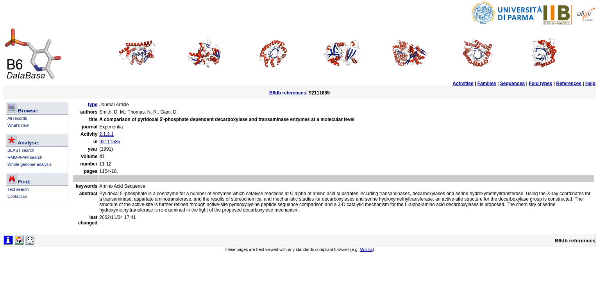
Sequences (512, 83)
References (568, 83)
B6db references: (288, 93)
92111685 (109, 141)
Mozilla (366, 249)
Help (590, 83)
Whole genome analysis (29, 164)
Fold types (540, 83)
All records (17, 118)
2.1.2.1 (106, 134)
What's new (18, 125)
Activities (462, 83)
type (93, 104)
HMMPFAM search (24, 157)
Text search (18, 189)
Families (486, 83)
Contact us (17, 196)
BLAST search (20, 150)
